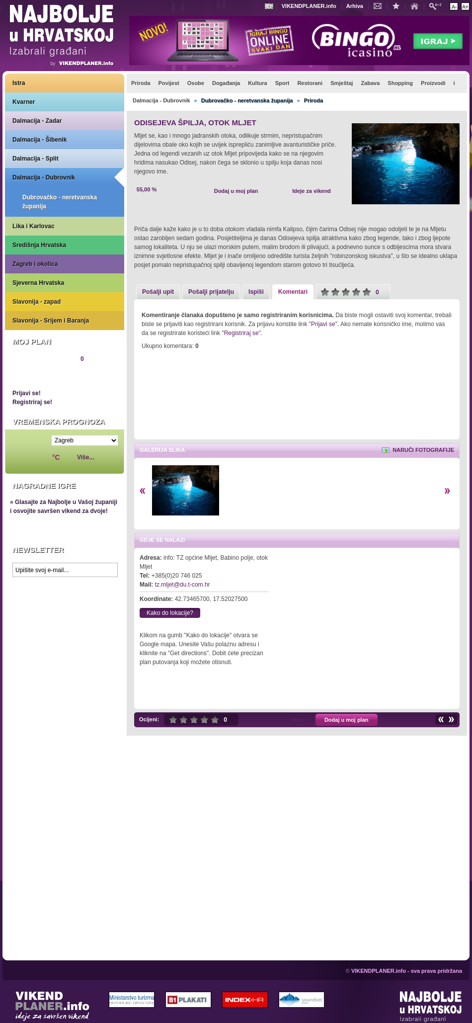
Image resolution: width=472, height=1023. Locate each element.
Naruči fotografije (423, 450)
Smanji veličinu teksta (454, 6)
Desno (447, 491)
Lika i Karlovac (33, 226)
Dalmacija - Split (35, 158)
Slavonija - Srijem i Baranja (50, 320)
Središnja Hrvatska (39, 245)
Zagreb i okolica (35, 263)
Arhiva (354, 6)
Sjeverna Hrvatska (38, 282)
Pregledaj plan (42, 375)
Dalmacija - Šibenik (39, 139)
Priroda (313, 100)
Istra (18, 83)
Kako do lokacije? (170, 612)
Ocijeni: (149, 719)
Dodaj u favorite (398, 5)
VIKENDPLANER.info (309, 6)
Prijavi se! (26, 393)
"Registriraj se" (241, 333)
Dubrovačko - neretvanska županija (59, 202)
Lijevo (142, 491)
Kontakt (380, 5)
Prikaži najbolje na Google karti (64, 641)
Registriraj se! (32, 402)
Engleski (270, 6)
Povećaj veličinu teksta (465, 6)
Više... (85, 457)
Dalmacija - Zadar (37, 120)
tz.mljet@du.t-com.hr (182, 584)
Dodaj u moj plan (236, 191)
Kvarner (23, 101)
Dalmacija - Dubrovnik (43, 177)
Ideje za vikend (311, 191)
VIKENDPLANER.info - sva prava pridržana (406, 971)
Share (298, 720)
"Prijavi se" (323, 324)
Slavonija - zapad (36, 301)
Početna (417, 5)
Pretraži (438, 5)
